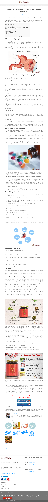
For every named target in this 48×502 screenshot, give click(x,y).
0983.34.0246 (31, 464)
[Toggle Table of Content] (28, 24)
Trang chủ (3, 5)
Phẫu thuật (10, 34)
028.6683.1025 (31, 471)
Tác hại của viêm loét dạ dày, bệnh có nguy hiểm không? (17, 27)
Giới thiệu (35, 5)
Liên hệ (39, 5)
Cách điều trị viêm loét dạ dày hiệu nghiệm (15, 36)
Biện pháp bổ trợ (11, 33)
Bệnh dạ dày (17, 5)
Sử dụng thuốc (10, 32)
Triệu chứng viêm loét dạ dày (12, 29)
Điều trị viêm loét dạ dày (11, 31)
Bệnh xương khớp (10, 5)
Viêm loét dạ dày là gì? (10, 26)
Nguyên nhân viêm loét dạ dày (12, 28)
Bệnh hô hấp (29, 5)
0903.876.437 (31, 474)
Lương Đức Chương (30, 14)
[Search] (46, 2)
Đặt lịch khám (44, 5)
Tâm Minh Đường (10, 500)
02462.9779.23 (32, 462)
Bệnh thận (23, 5)
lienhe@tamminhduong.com (9, 473)
